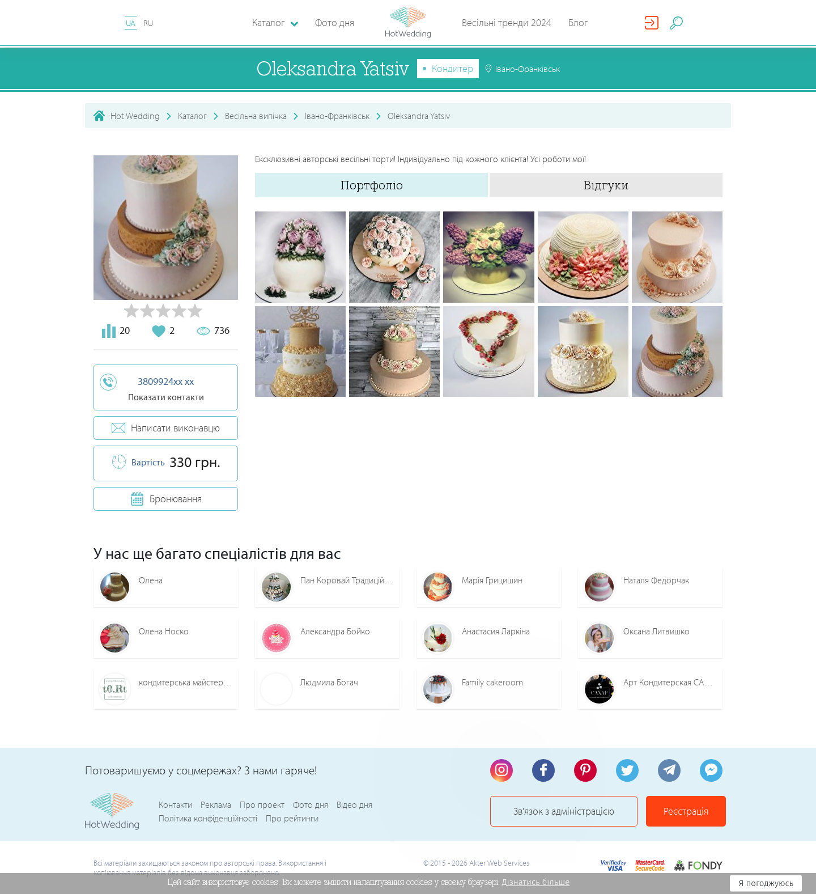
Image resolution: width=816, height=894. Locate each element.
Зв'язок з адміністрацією (563, 810)
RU (148, 23)
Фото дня (334, 22)
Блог (578, 22)
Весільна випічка (256, 115)
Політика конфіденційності (208, 818)
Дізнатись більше (536, 882)
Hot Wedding (135, 115)
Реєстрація (686, 810)
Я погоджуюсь (765, 883)
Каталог (192, 115)
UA (130, 23)
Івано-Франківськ (337, 115)
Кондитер (452, 68)
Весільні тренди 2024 (506, 22)
